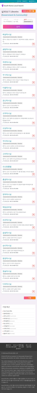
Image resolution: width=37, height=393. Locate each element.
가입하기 (24, 1)
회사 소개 (28, 345)
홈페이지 (8, 345)
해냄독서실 (7, 34)
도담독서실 (7, 128)
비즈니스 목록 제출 (18, 345)
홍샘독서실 (7, 179)
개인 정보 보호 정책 (11, 347)
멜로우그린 (9, 333)
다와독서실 (7, 284)
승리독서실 (7, 245)
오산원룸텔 (7, 167)
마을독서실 (7, 88)
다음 (29, 298)
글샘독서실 (7, 233)
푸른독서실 (7, 62)
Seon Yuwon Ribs (8, 311)
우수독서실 (7, 75)
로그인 (19, 1)
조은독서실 (7, 220)
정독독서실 (7, 194)
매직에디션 (10, 318)
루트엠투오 (9, 321)
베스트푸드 (8, 323)
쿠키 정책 (21, 347)
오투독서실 (7, 113)
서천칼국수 (9, 326)
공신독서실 (7, 100)
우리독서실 (7, 141)
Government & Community (14, 15)
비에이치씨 (10, 328)
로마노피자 (10, 316)
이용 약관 (28, 347)
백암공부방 (7, 207)
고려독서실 (7, 154)
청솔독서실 (7, 271)
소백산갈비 (8, 331)
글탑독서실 (7, 49)
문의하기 (18, 348)
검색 (18, 27)
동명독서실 (7, 258)
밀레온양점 (8, 313)
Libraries (20, 37)
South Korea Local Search (14, 5)
